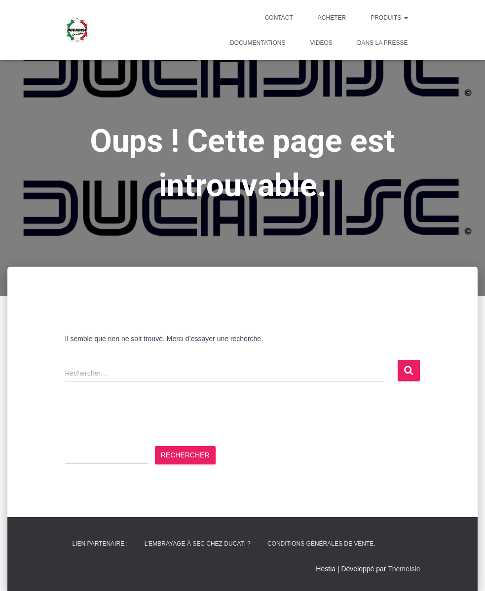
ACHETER (332, 17)
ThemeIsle (404, 569)
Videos (321, 42)
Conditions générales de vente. (321, 543)
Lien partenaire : (100, 543)
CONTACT (279, 17)
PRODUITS (389, 17)
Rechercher (185, 455)
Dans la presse (382, 42)
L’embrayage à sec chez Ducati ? (198, 543)
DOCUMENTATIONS (257, 42)
